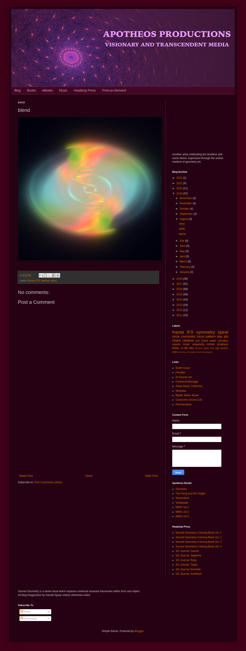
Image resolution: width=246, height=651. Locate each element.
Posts (25, 611)
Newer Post (26, 475)
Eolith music (183, 368)
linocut (198, 348)
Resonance (182, 498)
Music (63, 90)
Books (31, 90)
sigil (217, 348)
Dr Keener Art (184, 377)
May (182, 251)
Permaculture (183, 404)
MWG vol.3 (182, 516)
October (185, 208)
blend (182, 234)
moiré (204, 340)
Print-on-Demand (114, 90)
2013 (179, 304)
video (175, 352)
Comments (28, 618)
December (186, 198)
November (186, 203)
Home (89, 475)
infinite (211, 344)
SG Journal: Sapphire (188, 555)
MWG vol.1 (182, 507)
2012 (179, 310)
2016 (179, 289)
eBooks (47, 90)
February (185, 266)
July (182, 240)
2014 (179, 299)
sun (197, 340)
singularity (198, 344)
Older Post (151, 475)
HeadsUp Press (85, 90)
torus (200, 336)
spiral (54, 280)
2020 (179, 188)
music (186, 344)
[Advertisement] (88, 437)
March (184, 261)
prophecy (222, 344)
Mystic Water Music (187, 395)
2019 (179, 193)
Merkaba (181, 390)
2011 (179, 315)
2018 (179, 278)
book (206, 348)
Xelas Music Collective (189, 386)
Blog (17, 90)
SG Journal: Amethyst (188, 573)
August (184, 219)
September (186, 213)
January (185, 272)
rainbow (45, 280)
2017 (179, 283)
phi (226, 336)
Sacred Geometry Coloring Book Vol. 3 (199, 541)
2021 (179, 183)
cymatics (223, 340)
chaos (176, 340)
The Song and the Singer (190, 493)
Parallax (180, 372)
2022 (179, 177)
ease (182, 223)
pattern (211, 336)
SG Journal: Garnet (187, 551)
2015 (179, 294)
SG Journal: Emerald (188, 569)
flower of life (180, 348)
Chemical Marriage (187, 381)
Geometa (181, 489)
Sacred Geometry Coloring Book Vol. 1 (199, 532)
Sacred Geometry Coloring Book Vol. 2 (199, 537)
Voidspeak (182, 502)
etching (182, 352)
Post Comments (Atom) (48, 482)
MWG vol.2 (182, 511)
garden (224, 348)
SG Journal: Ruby (186, 560)
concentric (188, 336)
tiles (191, 348)
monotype (190, 352)
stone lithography (204, 352)
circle (176, 336)
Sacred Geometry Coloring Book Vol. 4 (199, 546)
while (182, 228)
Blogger (139, 631)
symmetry (205, 332)
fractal (31, 280)
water (213, 340)
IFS (38, 280)
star (220, 336)
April (183, 256)
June (183, 245)
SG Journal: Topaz (187, 564)
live (212, 348)
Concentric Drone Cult (189, 399)
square (176, 344)
